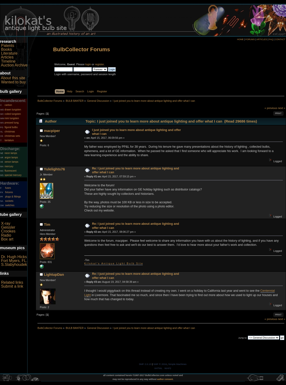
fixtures (9, 192)
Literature (9, 53)
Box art (7, 239)
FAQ (271, 39)
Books (6, 49)
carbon (8, 105)
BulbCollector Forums (81, 49)
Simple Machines (177, 364)
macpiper (52, 131)
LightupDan (54, 274)
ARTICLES (262, 39)
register (99, 64)
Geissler (8, 227)
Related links (12, 282)
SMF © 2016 (160, 364)
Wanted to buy (13, 82)
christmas (10, 131)
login (88, 64)
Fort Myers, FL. (14, 261)
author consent (165, 379)
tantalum (9, 140)
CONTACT (280, 39)
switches (9, 205)
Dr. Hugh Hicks (14, 257)
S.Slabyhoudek (14, 264)
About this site (13, 78)
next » (281, 108)
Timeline (8, 61)
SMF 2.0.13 (145, 364)
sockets (9, 201)
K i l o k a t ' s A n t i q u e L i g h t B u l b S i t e (113, 263)
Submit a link (12, 286)
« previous (271, 108)
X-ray (5, 223)
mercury (9, 166)
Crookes (8, 231)
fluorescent (10, 170)
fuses (8, 188)
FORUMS (250, 39)
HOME (240, 39)
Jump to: (242, 337)
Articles (7, 57)
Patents (7, 46)
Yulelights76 (54, 169)
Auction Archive (14, 65)
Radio (6, 235)
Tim (47, 224)
